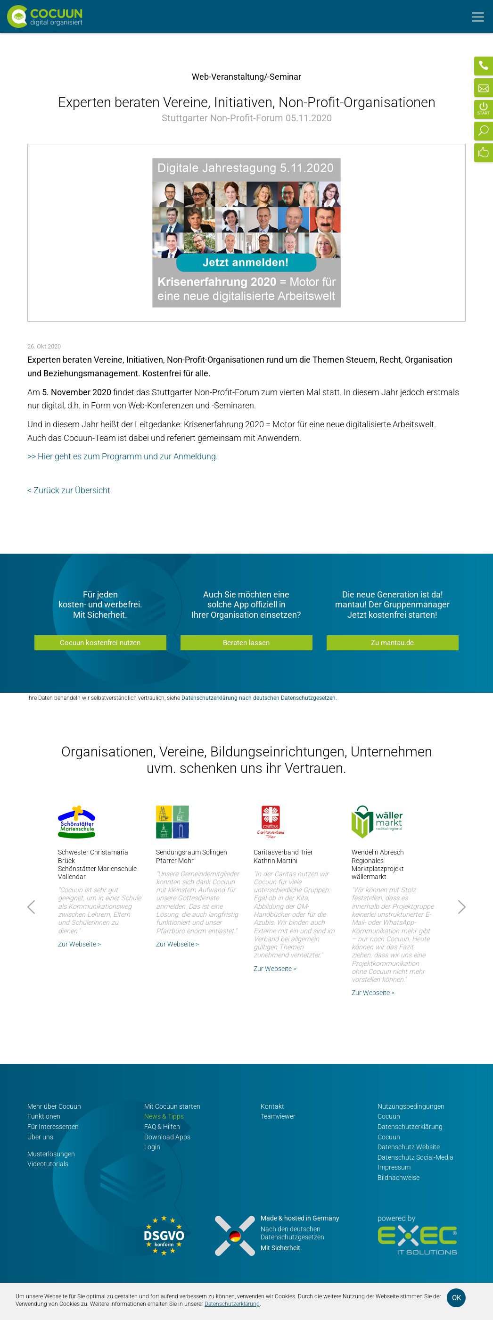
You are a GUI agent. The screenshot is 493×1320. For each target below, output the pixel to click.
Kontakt (272, 1106)
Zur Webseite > (79, 944)
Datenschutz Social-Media (415, 1158)
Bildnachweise (398, 1178)
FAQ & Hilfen (162, 1127)
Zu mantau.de (392, 643)
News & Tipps (164, 1116)
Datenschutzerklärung (232, 1304)
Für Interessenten (53, 1127)
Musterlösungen (51, 1154)
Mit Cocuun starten (172, 1106)
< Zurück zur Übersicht (68, 490)
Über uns (40, 1137)
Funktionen (43, 1116)
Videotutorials (47, 1164)
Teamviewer (278, 1116)
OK (456, 1298)
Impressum (394, 1167)
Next (460, 907)
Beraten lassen (246, 643)
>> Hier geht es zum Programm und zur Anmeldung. (122, 456)
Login (152, 1147)
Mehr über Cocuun (54, 1106)
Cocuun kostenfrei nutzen (100, 643)
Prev (32, 907)
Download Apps (167, 1137)
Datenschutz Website (409, 1147)
